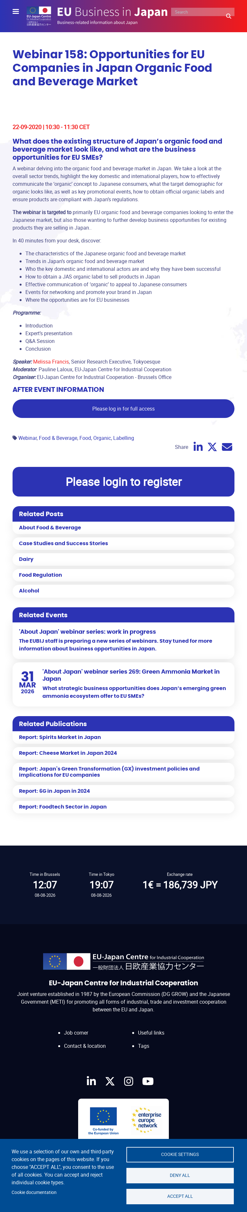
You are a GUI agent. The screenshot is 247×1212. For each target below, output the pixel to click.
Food (85, 437)
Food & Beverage (58, 437)
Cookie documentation (34, 1192)
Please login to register (124, 481)
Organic (102, 437)
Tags (143, 1045)
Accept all (180, 1196)
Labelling (123, 437)
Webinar (27, 437)
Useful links (151, 1032)
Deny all (180, 1175)
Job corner (76, 1032)
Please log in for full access (123, 408)
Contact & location (85, 1045)
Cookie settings (180, 1154)
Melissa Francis (51, 361)
